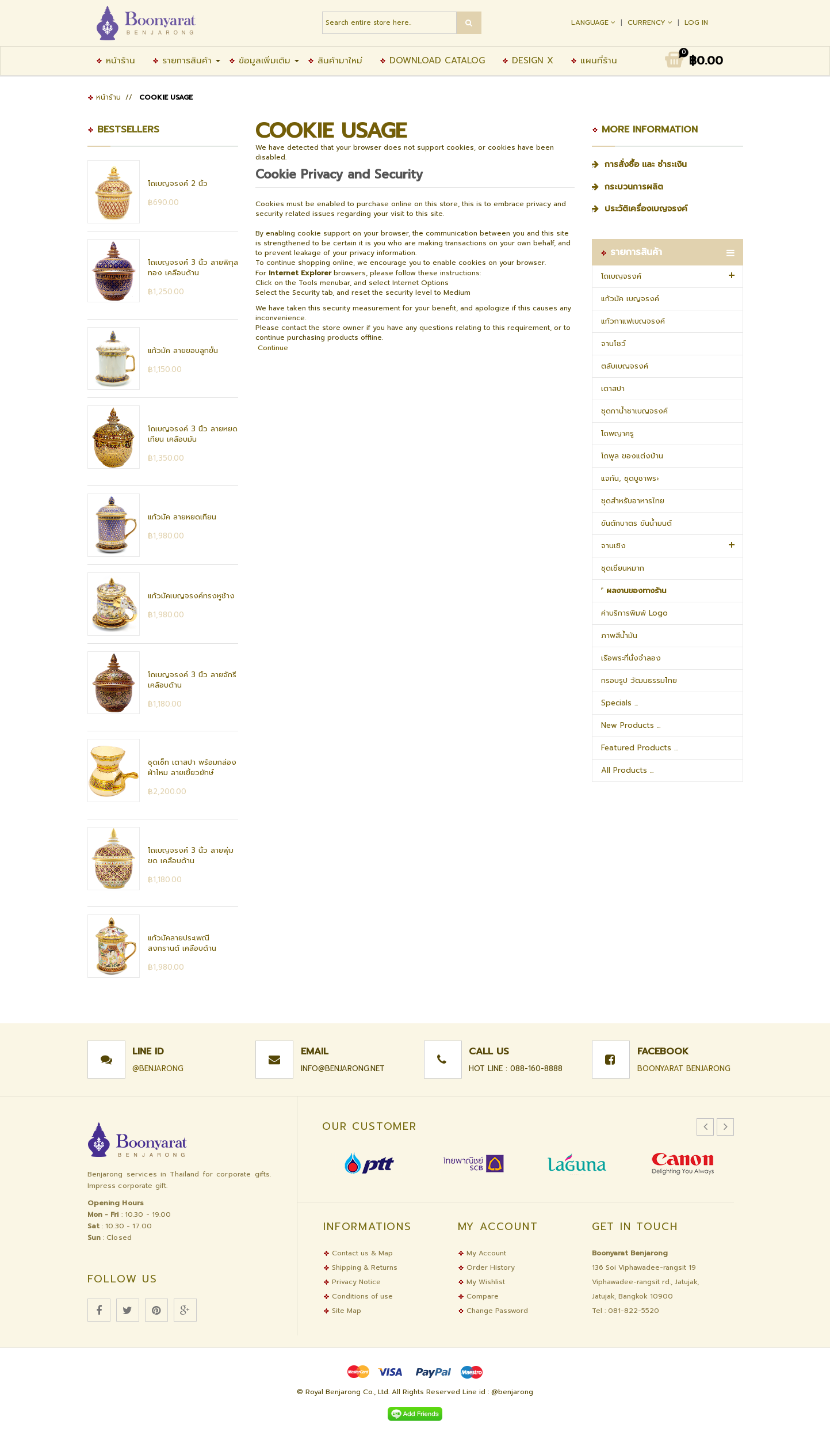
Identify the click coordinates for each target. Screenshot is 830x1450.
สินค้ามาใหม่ (335, 60)
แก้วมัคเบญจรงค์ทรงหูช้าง (191, 595)
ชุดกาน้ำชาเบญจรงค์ (634, 410)
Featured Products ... (639, 747)
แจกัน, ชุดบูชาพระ (630, 478)
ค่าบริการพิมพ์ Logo (634, 613)
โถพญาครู (617, 433)
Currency (651, 22)
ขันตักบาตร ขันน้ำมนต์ (636, 523)
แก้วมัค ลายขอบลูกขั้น (183, 350)
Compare (478, 1296)
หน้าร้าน (115, 60)
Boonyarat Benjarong (683, 1068)
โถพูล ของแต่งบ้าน (632, 455)
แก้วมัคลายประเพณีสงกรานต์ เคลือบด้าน (182, 943)
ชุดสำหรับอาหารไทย (632, 500)
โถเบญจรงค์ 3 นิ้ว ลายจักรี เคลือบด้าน (192, 679)
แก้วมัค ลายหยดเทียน (182, 516)
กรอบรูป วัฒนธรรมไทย (639, 680)
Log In (696, 22)
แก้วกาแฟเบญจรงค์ (633, 321)
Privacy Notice (352, 1282)
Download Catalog (432, 60)
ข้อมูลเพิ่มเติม (259, 60)
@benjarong (157, 1068)
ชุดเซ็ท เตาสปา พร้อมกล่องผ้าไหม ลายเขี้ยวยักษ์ (192, 767)
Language (594, 22)
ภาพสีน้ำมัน (619, 635)
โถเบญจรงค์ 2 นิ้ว (178, 183)
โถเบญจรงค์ (621, 276)
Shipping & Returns (360, 1267)
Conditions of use (358, 1296)
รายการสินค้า (182, 60)
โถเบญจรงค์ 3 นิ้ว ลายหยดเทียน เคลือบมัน (193, 434)
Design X (527, 60)
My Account (482, 1253)
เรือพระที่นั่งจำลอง (631, 657)
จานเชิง (613, 545)
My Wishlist (481, 1282)
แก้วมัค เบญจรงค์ (630, 298)
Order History (486, 1267)
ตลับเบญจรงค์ (624, 365)
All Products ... (627, 770)
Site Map (342, 1310)
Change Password (493, 1310)
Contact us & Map (358, 1253)
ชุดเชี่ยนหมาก (622, 568)
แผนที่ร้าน (594, 60)
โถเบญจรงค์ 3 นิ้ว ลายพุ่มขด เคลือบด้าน (191, 855)
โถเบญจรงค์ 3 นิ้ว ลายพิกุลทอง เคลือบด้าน (193, 267)
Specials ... (619, 702)
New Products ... (630, 725)
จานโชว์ (613, 343)
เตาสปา (613, 388)
